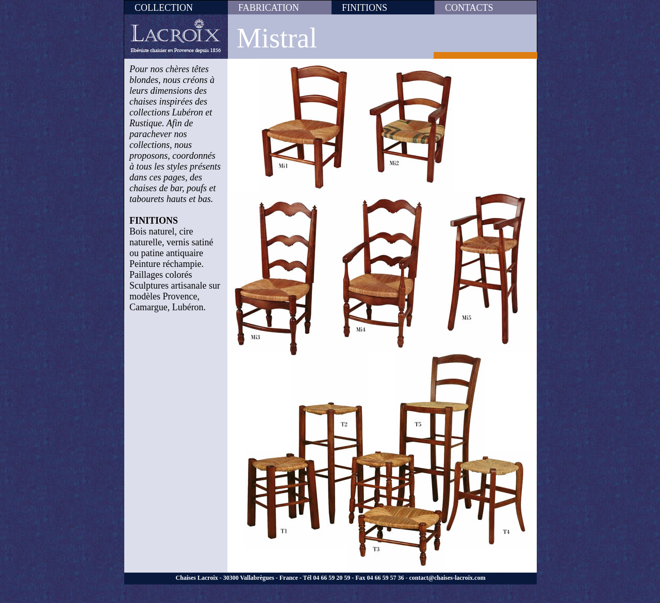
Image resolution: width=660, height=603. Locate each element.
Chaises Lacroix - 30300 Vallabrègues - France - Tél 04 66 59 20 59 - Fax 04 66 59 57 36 (290, 577)
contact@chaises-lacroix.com (447, 577)
